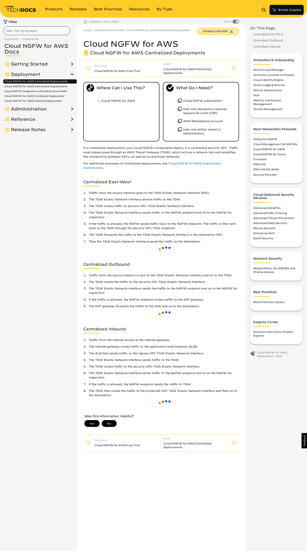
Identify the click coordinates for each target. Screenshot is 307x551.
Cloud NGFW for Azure (269, 154)
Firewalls (260, 159)
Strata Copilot (286, 9)
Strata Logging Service (269, 84)
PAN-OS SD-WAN (266, 169)
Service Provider (265, 174)
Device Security (264, 228)
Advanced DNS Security (270, 223)
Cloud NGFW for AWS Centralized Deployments (36, 81)
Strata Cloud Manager (268, 69)
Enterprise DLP (264, 233)
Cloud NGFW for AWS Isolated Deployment (33, 100)
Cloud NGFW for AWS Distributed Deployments (35, 86)
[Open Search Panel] (265, 10)
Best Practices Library (268, 301)
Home (87, 30)
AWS (278, 356)
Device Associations (267, 90)
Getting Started (29, 64)
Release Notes (28, 129)
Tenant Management (267, 109)
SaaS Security (263, 238)
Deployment (25, 74)
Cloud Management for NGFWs (275, 144)
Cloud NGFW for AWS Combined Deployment (34, 96)
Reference (23, 119)
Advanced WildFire (267, 207)
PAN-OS (259, 164)
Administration (29, 109)
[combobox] (36, 30)
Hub (256, 95)
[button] (304, 440)
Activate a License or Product (274, 74)
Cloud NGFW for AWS (109, 30)
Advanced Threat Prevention (273, 217)
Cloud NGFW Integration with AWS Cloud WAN (35, 91)
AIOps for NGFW (265, 139)
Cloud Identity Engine (268, 79)
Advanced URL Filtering (270, 212)
